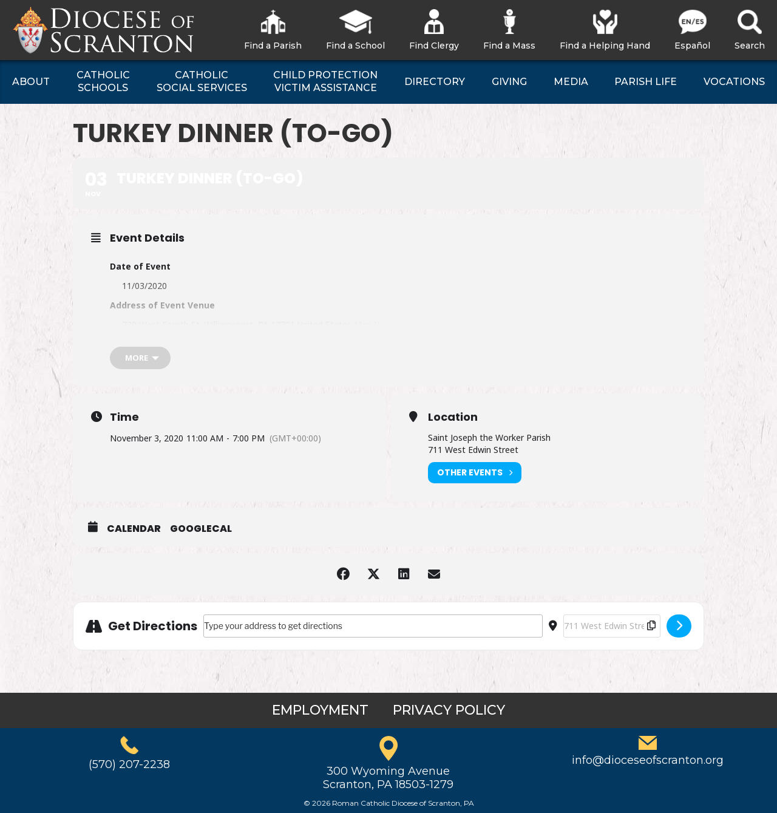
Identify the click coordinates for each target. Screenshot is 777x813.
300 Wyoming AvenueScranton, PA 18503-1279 (388, 777)
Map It (367, 324)
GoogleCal (201, 529)
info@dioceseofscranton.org (648, 760)
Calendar (134, 529)
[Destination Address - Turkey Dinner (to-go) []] (611, 626)
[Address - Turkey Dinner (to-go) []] (373, 626)
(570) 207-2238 (129, 764)
